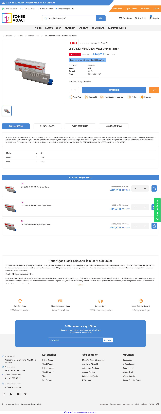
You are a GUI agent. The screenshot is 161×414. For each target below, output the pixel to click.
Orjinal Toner (47, 360)
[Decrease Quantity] (135, 188)
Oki (89, 68)
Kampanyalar (128, 368)
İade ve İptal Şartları (90, 376)
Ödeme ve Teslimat (90, 368)
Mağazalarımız (129, 364)
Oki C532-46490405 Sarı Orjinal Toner (35, 187)
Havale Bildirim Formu (132, 380)
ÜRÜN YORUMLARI (47, 126)
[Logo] (13, 18)
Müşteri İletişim (129, 376)
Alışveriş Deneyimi (114, 126)
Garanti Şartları (88, 372)
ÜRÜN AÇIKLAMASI (16, 126)
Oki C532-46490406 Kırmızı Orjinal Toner (36, 206)
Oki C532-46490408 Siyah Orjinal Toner (36, 224)
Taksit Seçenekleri (80, 126)
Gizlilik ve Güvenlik (90, 364)
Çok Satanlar (47, 380)
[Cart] (154, 18)
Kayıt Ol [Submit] (107, 340)
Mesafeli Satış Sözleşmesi (93, 360)
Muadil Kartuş (48, 372)
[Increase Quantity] (144, 188)
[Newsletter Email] (80, 340)
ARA (100, 18)
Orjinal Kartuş (47, 368)
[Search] (74, 18)
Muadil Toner (47, 364)
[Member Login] (140, 18)
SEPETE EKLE (114, 96)
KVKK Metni (87, 380)
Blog (44, 376)
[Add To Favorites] (154, 96)
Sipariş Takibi (128, 372)
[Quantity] (74, 96)
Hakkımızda (127, 360)
